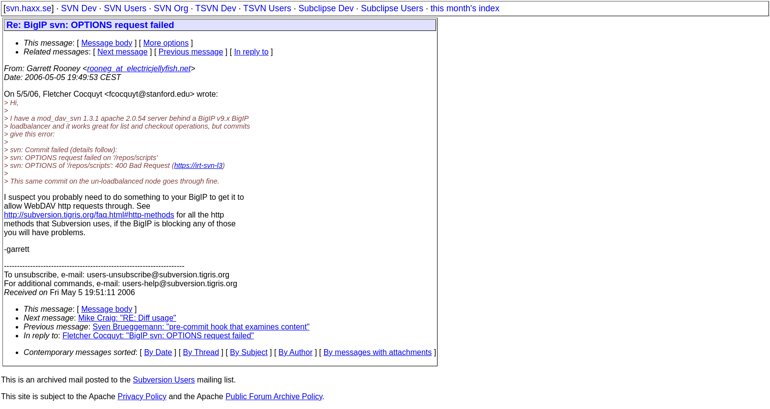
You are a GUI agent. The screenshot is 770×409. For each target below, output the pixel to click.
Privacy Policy (141, 396)
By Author (295, 352)
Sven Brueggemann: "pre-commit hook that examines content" (201, 327)
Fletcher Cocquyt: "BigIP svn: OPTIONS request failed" (158, 335)
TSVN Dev (215, 8)
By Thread (201, 352)
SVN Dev (78, 8)
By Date (158, 352)
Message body (106, 43)
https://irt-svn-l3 (198, 165)
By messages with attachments (378, 352)
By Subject (248, 352)
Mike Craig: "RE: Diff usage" (127, 318)
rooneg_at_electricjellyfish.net (139, 68)
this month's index (465, 8)
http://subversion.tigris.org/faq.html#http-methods (89, 215)
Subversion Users (164, 380)
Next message (122, 52)
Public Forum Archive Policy (273, 396)
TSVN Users (267, 8)
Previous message (191, 52)
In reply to (251, 52)
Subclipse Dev (326, 8)
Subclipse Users (392, 8)
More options (166, 43)
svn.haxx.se (29, 8)
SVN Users (125, 8)
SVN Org (171, 8)
